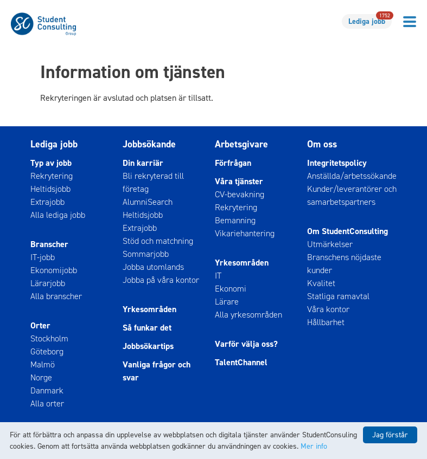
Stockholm (49, 338)
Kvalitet (321, 283)
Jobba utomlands (153, 267)
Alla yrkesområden (248, 314)
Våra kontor (328, 309)
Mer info (314, 446)
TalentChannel (241, 362)
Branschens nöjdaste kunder (344, 263)
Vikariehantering (245, 233)
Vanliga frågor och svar (156, 371)
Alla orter (47, 403)
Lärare (227, 301)
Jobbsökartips (148, 346)
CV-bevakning (239, 194)
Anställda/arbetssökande (352, 176)
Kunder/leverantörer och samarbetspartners (352, 195)
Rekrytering (51, 176)
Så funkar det (147, 327)
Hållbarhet (326, 322)
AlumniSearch (148, 202)
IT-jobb (42, 257)
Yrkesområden (149, 309)
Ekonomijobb (53, 270)
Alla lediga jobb (57, 215)
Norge (41, 377)
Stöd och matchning (158, 241)
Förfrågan (233, 163)
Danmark (46, 390)
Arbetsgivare (241, 144)
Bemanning (235, 220)
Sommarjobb (146, 254)
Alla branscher (56, 296)
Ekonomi (230, 288)
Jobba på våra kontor (161, 280)
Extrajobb (47, 202)
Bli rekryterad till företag (153, 182)
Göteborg (46, 351)
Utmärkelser (330, 244)
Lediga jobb (370, 20)
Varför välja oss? (246, 344)
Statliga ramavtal (338, 296)
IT (218, 275)
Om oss (322, 144)
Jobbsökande (149, 144)
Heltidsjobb (50, 189)
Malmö (42, 364)
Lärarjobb (47, 283)
